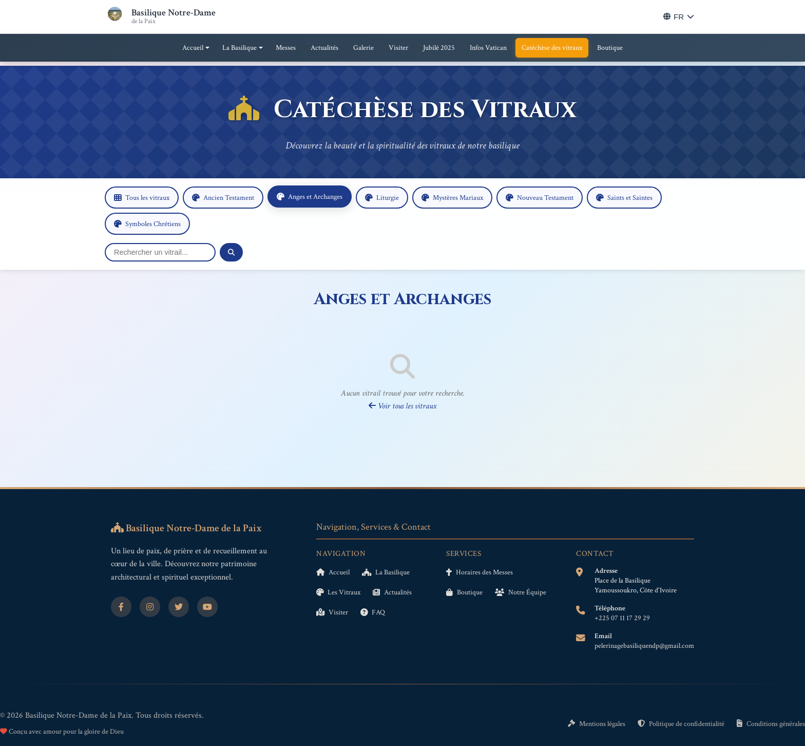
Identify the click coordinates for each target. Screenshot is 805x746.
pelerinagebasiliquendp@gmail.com (644, 645)
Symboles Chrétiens (147, 224)
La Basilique (239, 47)
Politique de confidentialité (681, 724)
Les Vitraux (338, 592)
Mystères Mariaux (452, 197)
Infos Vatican (488, 47)
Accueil (192, 47)
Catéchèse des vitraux (552, 47)
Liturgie (382, 197)
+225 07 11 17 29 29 (622, 618)
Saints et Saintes (624, 197)
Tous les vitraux (141, 197)
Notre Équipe (520, 592)
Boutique (610, 47)
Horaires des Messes (479, 572)
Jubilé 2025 (439, 47)
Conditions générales (771, 724)
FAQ (372, 612)
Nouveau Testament (539, 197)
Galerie (363, 47)
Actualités (324, 47)
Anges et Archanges (309, 196)
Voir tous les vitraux (402, 406)
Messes (286, 47)
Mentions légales (596, 724)
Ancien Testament (223, 197)
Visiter (398, 47)
